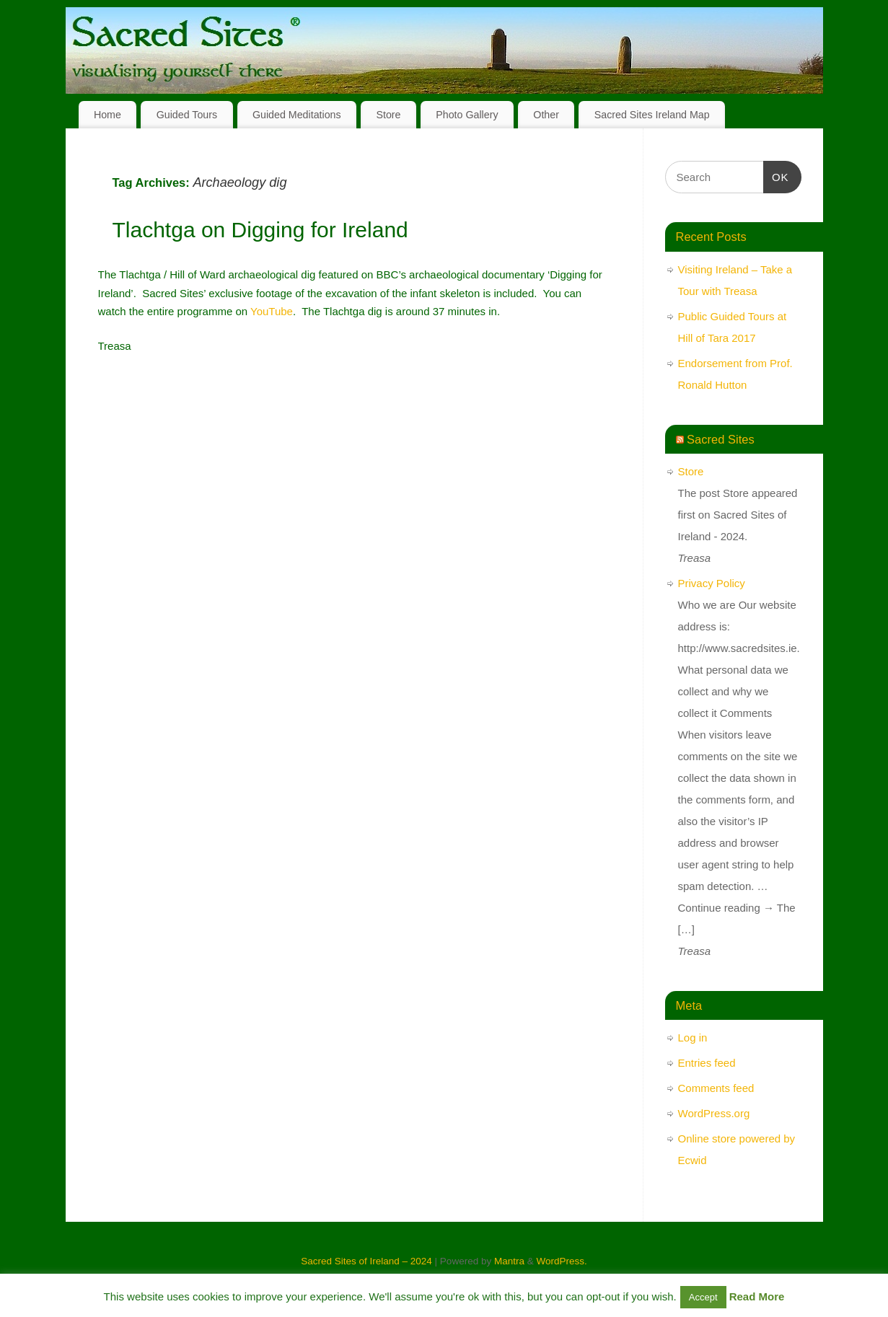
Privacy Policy (711, 583)
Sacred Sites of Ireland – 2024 (366, 1261)
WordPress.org (714, 1113)
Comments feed (716, 1088)
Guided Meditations (296, 114)
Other (546, 114)
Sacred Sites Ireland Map (652, 114)
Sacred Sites (721, 439)
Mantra (509, 1261)
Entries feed (707, 1063)
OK (776, 175)
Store (388, 114)
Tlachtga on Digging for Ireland (260, 230)
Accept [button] (703, 1297)
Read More (757, 1296)
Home (107, 114)
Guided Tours (187, 114)
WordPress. (561, 1261)
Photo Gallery (467, 114)
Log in (693, 1037)
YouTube (271, 311)
